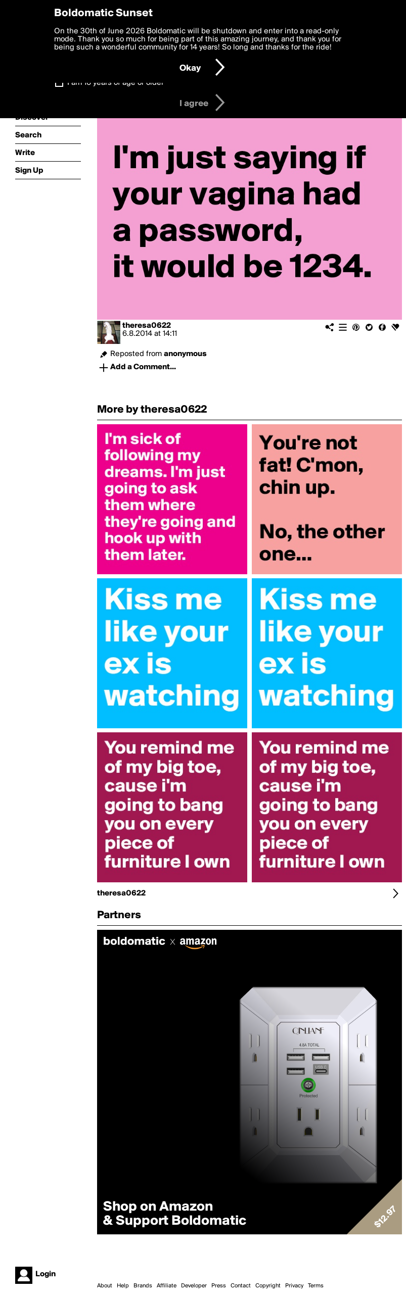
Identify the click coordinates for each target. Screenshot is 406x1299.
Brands (142, 1286)
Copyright (268, 1286)
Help (123, 1286)
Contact (241, 1286)
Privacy (294, 1286)
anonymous (185, 354)
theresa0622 (146, 326)
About (104, 1286)
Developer (194, 1286)
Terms (316, 1286)
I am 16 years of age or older (115, 83)
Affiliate (166, 1286)
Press (218, 1286)
